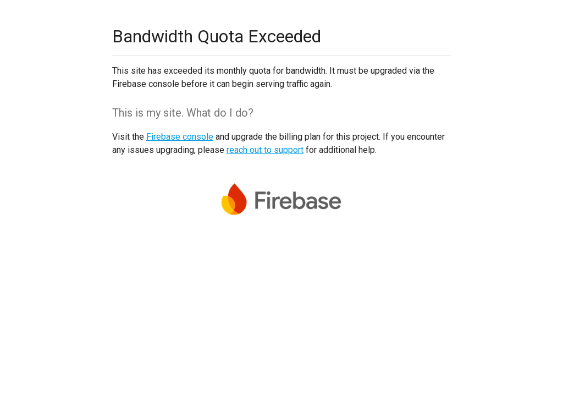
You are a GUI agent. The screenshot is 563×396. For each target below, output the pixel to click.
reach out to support (265, 150)
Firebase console (179, 136)
